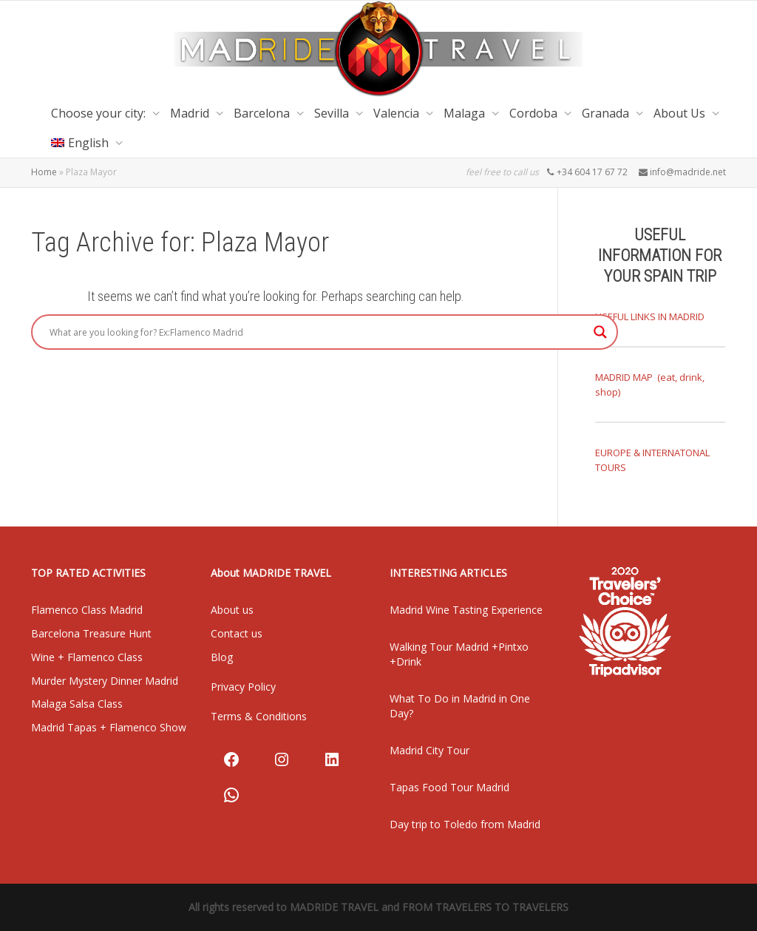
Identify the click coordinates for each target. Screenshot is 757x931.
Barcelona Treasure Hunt (91, 633)
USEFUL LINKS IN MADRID (650, 316)
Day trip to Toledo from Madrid (465, 824)
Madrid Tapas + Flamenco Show (108, 727)
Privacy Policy (243, 687)
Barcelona (263, 113)
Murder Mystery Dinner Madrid (104, 681)
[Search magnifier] (600, 332)
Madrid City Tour (429, 750)
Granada (607, 113)
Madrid (191, 113)
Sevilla (333, 113)
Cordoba (534, 113)
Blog (222, 657)
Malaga (466, 113)
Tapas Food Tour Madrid (449, 787)
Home (44, 172)
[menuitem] (83, 143)
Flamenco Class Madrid (87, 610)
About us (232, 610)
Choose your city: (100, 113)
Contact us (236, 633)
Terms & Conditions (259, 716)
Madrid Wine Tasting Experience (466, 610)
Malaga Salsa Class (77, 704)
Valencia (397, 113)
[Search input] (318, 332)
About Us (681, 113)
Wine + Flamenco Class (87, 657)
